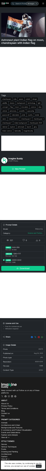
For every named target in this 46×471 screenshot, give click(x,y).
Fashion (4, 457)
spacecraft (5, 115)
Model (23, 229)
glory (35, 127)
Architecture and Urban (10, 425)
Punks (3, 449)
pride (23, 115)
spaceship (30, 111)
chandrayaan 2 (39, 119)
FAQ (3, 416)
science (33, 107)
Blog (3, 411)
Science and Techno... (35, 233)
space (21, 99)
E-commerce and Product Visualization (16, 430)
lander (37, 115)
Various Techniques (9, 447)
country (30, 115)
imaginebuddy (28, 131)
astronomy (13, 111)
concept (5, 107)
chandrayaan (6, 99)
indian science (7, 131)
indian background (20, 123)
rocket (28, 99)
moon (17, 107)
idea (39, 107)
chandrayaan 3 (26, 119)
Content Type (23, 370)
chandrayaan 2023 (35, 123)
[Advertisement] (23, 70)
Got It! (39, 466)
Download (23, 268)
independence (14, 119)
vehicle (4, 111)
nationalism (15, 115)
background (21, 103)
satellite (4, 103)
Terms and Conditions (9, 408)
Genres (4, 444)
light (39, 103)
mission (12, 103)
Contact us (5, 413)
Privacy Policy (6, 406)
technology (31, 103)
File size (23, 366)
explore (12, 127)
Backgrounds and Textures (11, 428)
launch (29, 127)
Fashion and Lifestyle (9, 435)
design (34, 99)
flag (11, 107)
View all (4, 437)
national (4, 127)
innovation (24, 107)
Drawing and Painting (9, 452)
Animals (4, 423)
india (15, 99)
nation (4, 119)
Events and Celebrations (10, 432)
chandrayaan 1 (7, 123)
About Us (5, 404)
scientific (22, 111)
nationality (17, 131)
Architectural (6, 454)
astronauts (20, 127)
